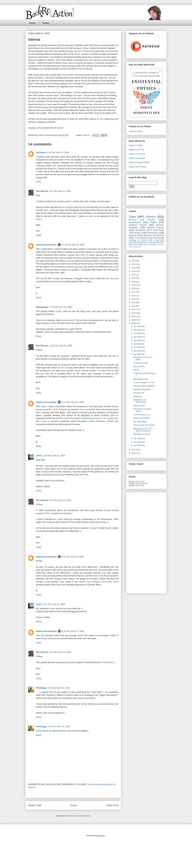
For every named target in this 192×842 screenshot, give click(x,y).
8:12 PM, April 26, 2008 (73, 556)
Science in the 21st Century (144, 425)
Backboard (137, 396)
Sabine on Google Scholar (139, 162)
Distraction (148, 238)
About (45, 23)
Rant (162, 242)
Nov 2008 (138, 330)
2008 (134, 323)
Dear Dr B (147, 244)
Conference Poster (140, 363)
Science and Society (142, 219)
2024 (134, 268)
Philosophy (152, 232)
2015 (134, 299)
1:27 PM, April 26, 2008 (73, 402)
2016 (134, 296)
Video (132, 216)
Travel (136, 238)
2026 (134, 261)
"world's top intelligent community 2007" (98, 581)
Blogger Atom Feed (136, 481)
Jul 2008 (137, 344)
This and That (138, 393)
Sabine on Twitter (136, 145)
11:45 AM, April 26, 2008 (60, 307)
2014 (134, 302)
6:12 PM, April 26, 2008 (60, 500)
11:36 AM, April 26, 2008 (73, 244)
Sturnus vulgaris (66, 207)
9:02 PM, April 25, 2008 (58, 152)
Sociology (135, 247)
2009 (134, 320)
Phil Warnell (42, 191)
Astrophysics (135, 222)
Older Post (112, 805)
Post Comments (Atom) (80, 816)
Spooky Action (139, 366)
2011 (134, 313)
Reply (38, 182)
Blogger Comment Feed (138, 483)
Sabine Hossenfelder (46, 244)
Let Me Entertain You (141, 415)
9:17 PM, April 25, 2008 (60, 191)
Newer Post (34, 805)
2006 (134, 453)
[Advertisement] (146, 542)
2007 (134, 450)
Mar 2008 (138, 438)
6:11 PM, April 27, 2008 (54, 604)
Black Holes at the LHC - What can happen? (143, 430)
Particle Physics (155, 227)
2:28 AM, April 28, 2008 (60, 652)
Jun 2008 (137, 347)
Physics (151, 216)
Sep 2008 (138, 337)
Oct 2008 (137, 333)
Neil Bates (41, 152)
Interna (86, 135)
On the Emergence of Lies (143, 382)
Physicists (133, 242)
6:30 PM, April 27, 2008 (73, 631)
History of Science (148, 242)
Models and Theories (141, 418)
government (68, 320)
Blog (158, 238)
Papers (153, 222)
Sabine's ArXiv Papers (138, 167)
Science (132, 235)
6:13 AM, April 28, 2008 (59, 688)
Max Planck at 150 (140, 379)
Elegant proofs (139, 405)
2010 (134, 316)
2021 (134, 278)
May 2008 (138, 351)
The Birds (107, 662)
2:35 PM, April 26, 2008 (54, 455)
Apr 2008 (137, 354)
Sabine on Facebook (137, 154)
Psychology (160, 244)
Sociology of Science (138, 240)
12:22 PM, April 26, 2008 (60, 345)
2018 (134, 289)
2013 (134, 306)
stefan (39, 455)
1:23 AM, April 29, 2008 (59, 726)
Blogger (101, 835)
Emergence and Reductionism (140, 401)
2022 (134, 275)
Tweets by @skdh (136, 131)
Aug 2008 (138, 340)
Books (138, 232)
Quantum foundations (153, 235)
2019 (134, 285)
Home (32, 23)
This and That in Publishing (144, 386)
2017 (134, 292)
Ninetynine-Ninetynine (142, 389)
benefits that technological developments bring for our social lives (87, 418)
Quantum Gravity (138, 225)
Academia (140, 230)
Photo (156, 240)
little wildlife (43, 731)
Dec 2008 (138, 326)
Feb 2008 (138, 442)
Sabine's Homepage (137, 158)
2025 (134, 264)
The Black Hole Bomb (141, 434)
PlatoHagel (41, 688)
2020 (134, 282)
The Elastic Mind (139, 422)
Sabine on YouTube (136, 150)
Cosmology (158, 230)
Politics (136, 244)
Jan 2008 (137, 445)
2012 (134, 309)
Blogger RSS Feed (136, 485)
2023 (134, 271)
